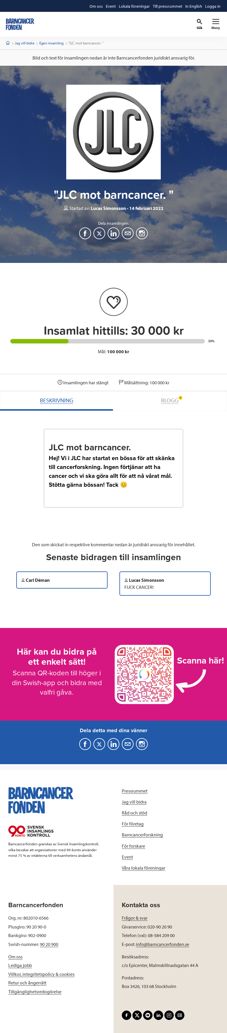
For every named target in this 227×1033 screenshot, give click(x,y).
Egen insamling (51, 43)
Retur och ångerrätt (27, 983)
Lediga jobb (20, 965)
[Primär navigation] (215, 24)
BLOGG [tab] (171, 400)
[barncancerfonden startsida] (20, 24)
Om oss (15, 957)
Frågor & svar (134, 918)
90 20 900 (49, 944)
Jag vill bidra (24, 43)
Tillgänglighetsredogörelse (34, 992)
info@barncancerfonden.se (162, 944)
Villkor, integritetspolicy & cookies (41, 974)
